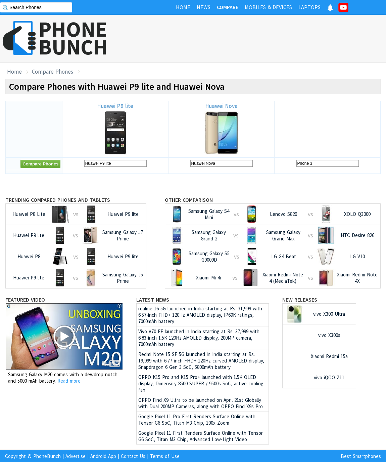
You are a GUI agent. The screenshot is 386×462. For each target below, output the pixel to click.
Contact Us (133, 456)
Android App (103, 456)
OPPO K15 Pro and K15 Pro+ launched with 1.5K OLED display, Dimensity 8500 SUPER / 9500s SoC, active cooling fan (200, 383)
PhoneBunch (47, 456)
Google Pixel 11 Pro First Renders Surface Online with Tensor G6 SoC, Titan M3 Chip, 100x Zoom (196, 419)
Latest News (152, 299)
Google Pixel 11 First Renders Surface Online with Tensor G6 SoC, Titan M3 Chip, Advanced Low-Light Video (200, 436)
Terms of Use (165, 456)
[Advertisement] (264, 39)
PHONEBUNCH (73, 38)
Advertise (75, 456)
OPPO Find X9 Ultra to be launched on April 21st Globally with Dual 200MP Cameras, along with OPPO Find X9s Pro (200, 403)
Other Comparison (189, 199)
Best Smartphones (361, 456)
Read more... (70, 381)
